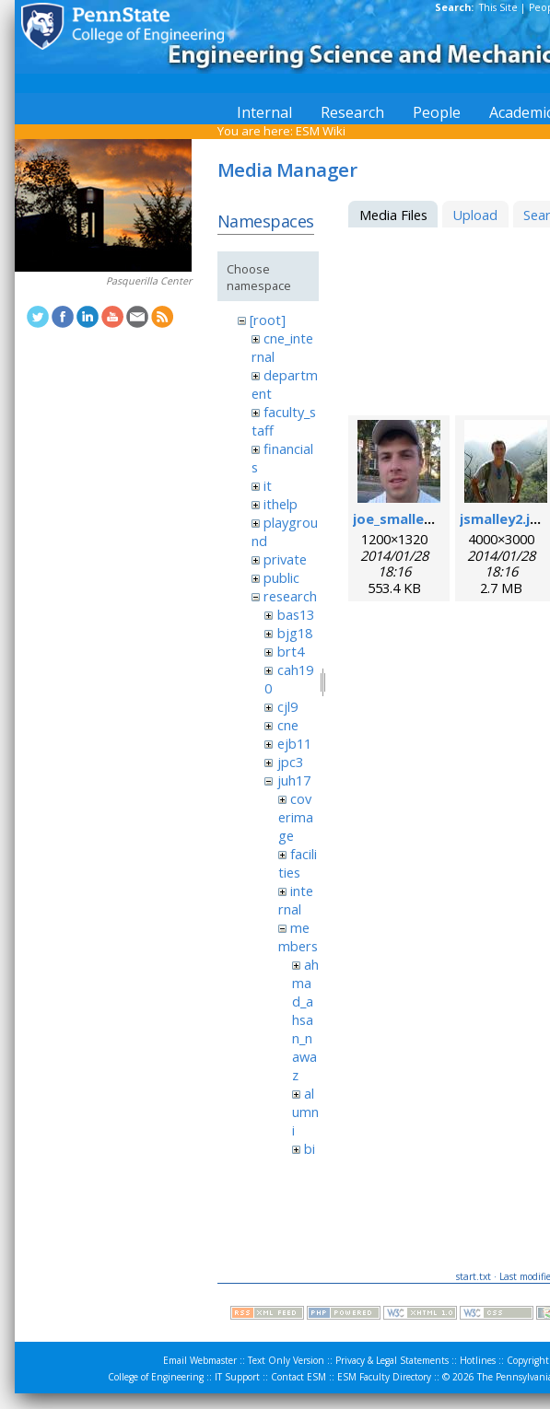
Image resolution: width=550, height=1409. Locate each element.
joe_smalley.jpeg (408, 518)
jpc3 (290, 761)
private (285, 559)
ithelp (280, 504)
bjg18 (294, 632)
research (290, 596)
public (281, 577)
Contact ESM (298, 1376)
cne (287, 725)
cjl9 (287, 706)
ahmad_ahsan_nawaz (305, 1019)
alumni (305, 1111)
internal (295, 899)
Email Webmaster (200, 1360)
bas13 (295, 614)
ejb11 (294, 743)
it (267, 485)
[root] (268, 319)
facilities (297, 862)
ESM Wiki (320, 130)
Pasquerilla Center (149, 280)
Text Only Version (286, 1360)
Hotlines (478, 1360)
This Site (498, 7)
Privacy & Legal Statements (392, 1360)
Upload (474, 214)
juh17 (293, 780)
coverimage (295, 816)
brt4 (290, 651)
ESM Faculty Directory (384, 1376)
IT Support (237, 1376)
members (298, 936)
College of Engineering (156, 1376)
